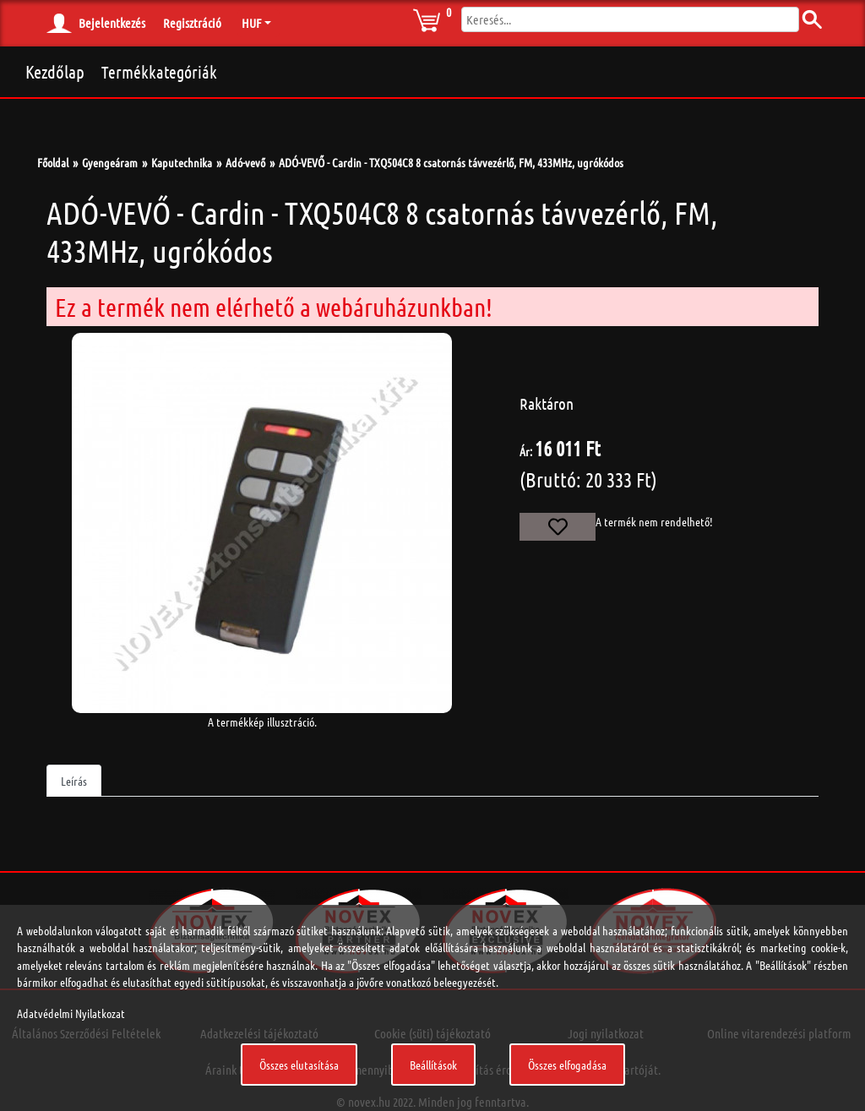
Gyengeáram (110, 162)
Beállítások (433, 1064)
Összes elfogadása (567, 1064)
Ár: (526, 451)
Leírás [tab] (74, 780)
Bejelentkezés (112, 22)
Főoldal (52, 162)
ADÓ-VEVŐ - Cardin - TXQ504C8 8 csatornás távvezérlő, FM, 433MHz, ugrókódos (451, 162)
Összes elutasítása (299, 1064)
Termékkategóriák (159, 72)
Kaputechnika (181, 162)
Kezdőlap (54, 71)
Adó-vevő (245, 162)
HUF (251, 22)
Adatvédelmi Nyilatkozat (71, 1013)
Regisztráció (192, 22)
